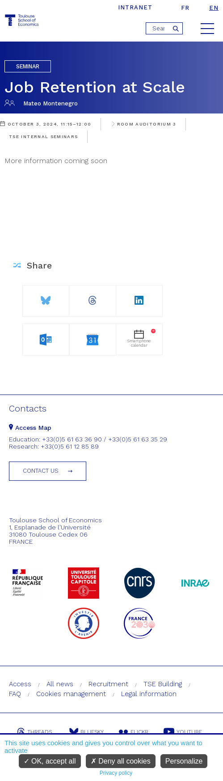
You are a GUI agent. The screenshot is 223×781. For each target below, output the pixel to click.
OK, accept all (50, 761)
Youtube (183, 732)
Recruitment (108, 684)
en (214, 7)
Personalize (184, 761)
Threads (34, 732)
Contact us (41, 470)
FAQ (15, 694)
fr (185, 7)
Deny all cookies (121, 761)
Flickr (133, 732)
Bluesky (86, 732)
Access (20, 684)
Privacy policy (116, 773)
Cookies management (71, 694)
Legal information (149, 694)
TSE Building (162, 684)
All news (59, 684)
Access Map (30, 427)
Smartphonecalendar (141, 338)
